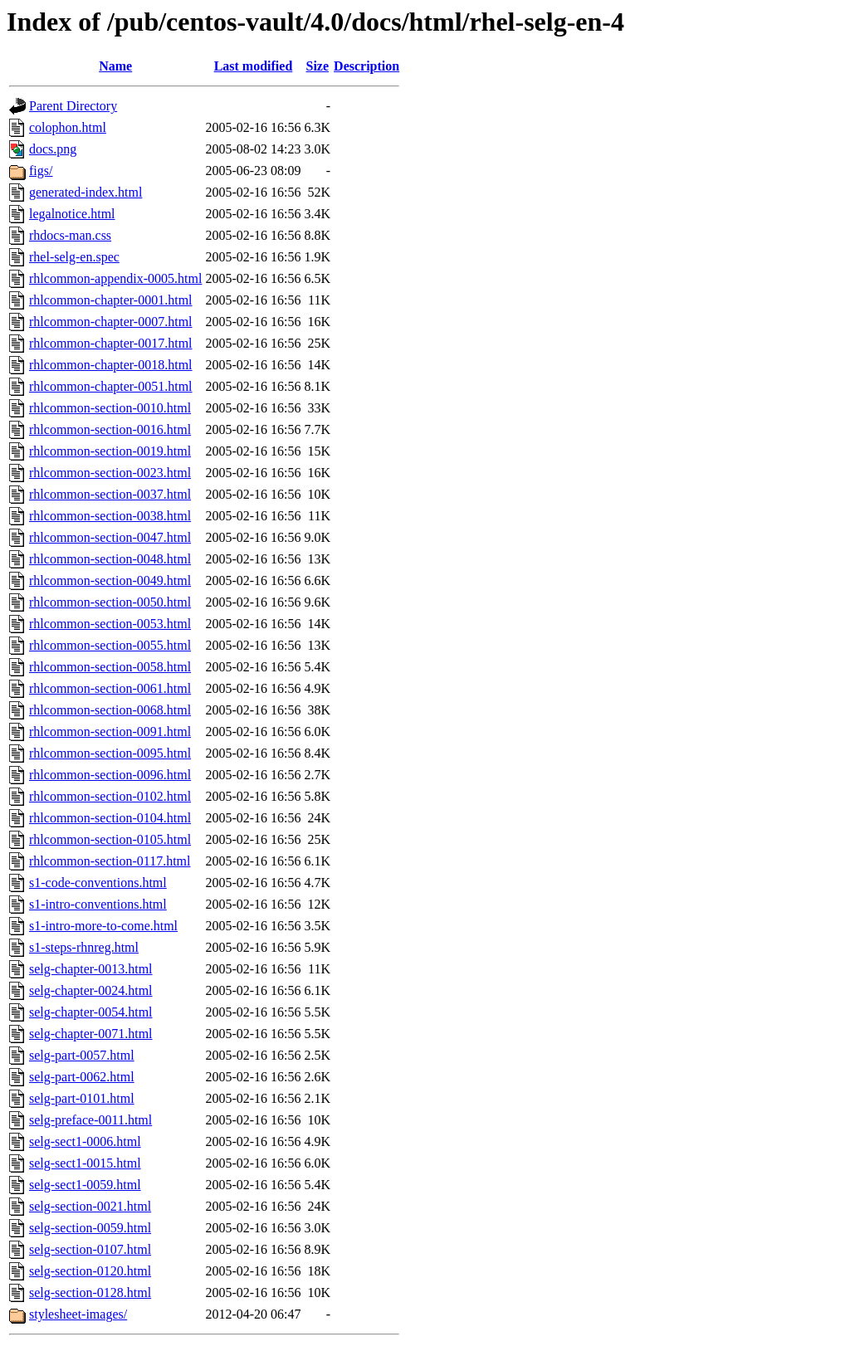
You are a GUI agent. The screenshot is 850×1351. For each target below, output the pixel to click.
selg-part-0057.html (81, 1055)
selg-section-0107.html (90, 1249)
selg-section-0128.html (90, 1292)
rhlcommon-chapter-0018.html (111, 365)
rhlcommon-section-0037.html (110, 494)
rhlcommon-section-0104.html (110, 818)
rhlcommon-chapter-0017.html (111, 343)
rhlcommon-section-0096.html (110, 775)
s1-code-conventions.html (98, 882)
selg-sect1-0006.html (85, 1141)
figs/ (40, 170)
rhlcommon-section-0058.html (110, 667)
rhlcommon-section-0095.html (110, 753)
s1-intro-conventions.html (98, 904)
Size (318, 66)
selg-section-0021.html (90, 1206)
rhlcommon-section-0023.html (110, 473)
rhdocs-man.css (70, 235)
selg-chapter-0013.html (91, 969)
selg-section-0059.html (90, 1228)
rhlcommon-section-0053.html (110, 624)
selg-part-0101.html (81, 1098)
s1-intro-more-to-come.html (103, 926)
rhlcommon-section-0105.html (110, 839)
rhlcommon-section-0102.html (110, 796)
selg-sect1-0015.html (85, 1163)
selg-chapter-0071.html (91, 1034)
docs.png (52, 149)
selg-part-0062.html (81, 1077)
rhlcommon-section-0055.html (110, 645)
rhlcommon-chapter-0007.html (111, 322)
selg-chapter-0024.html (91, 990)
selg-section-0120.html (90, 1271)
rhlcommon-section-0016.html (110, 429)
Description (366, 66)
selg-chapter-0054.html (91, 1012)
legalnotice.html (72, 214)
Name (115, 66)
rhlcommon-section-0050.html (110, 602)
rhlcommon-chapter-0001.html (111, 300)
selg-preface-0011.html (90, 1120)
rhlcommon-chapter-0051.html (111, 386)
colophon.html (67, 127)
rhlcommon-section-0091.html (110, 731)
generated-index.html (85, 192)
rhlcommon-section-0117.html (109, 861)
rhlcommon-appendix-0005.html (115, 278)
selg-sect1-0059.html (85, 1185)
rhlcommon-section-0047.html (110, 537)
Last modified (253, 66)
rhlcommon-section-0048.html (110, 559)
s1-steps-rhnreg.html (84, 947)
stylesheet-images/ (78, 1314)
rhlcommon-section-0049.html (110, 580)
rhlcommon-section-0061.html (110, 688)
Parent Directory (73, 106)
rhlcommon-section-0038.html (110, 516)
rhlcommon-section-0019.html (110, 451)
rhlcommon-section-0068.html (110, 710)
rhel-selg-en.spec (74, 257)
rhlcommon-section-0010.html (110, 408)
